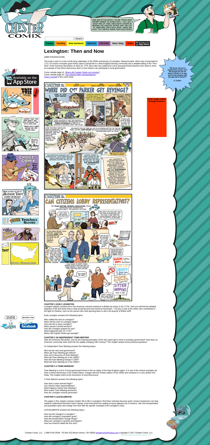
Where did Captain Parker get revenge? (82, 72)
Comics (49, 43)
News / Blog (117, 43)
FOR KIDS (104, 43)
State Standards (76, 43)
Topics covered (50, 77)
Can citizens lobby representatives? (80, 75)
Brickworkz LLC (144, 435)
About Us (91, 43)
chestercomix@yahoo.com (107, 433)
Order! (130, 43)
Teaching (61, 43)
